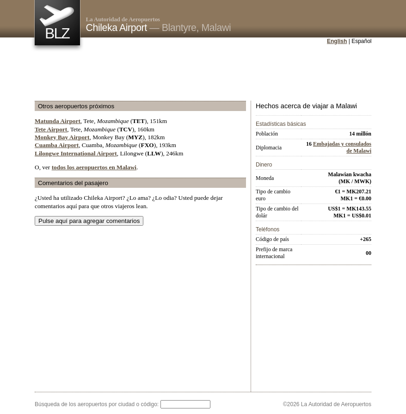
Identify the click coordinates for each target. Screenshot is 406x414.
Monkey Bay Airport (62, 137)
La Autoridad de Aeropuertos (123, 19)
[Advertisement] (203, 73)
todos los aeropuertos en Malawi (94, 167)
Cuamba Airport (57, 145)
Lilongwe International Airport (76, 153)
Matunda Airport (57, 120)
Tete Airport (51, 129)
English (337, 41)
